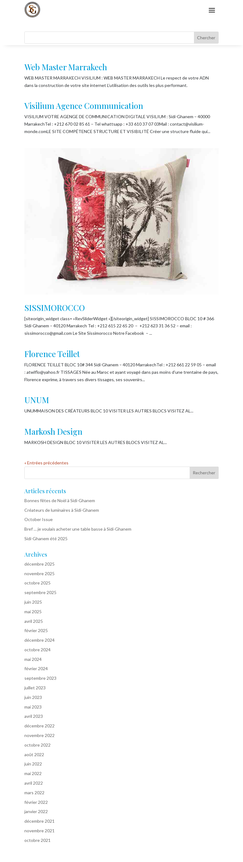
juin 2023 (33, 697)
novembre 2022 (39, 735)
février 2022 (36, 802)
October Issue (38, 519)
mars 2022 (34, 792)
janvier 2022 (36, 811)
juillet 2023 (35, 687)
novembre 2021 (39, 830)
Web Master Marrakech (65, 67)
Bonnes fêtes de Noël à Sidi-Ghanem (59, 500)
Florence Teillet (52, 353)
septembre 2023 (40, 678)
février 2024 (36, 668)
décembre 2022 (39, 725)
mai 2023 (33, 706)
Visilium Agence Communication (83, 105)
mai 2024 (33, 659)
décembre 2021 (39, 821)
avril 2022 (33, 783)
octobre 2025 (37, 582)
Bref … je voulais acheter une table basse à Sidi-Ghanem (77, 529)
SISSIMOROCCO (54, 307)
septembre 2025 (40, 592)
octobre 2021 (37, 840)
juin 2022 (33, 763)
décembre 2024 (39, 640)
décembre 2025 (39, 564)
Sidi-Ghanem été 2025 (46, 538)
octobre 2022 (37, 745)
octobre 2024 (37, 649)
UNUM (36, 399)
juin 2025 (33, 602)
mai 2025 (33, 611)
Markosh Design (53, 431)
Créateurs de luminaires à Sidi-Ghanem (61, 510)
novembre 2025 (39, 573)
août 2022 (34, 754)
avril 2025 (33, 621)
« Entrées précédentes (46, 462)
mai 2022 (33, 773)
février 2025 (36, 630)
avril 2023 (33, 716)
